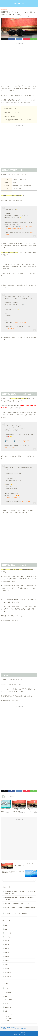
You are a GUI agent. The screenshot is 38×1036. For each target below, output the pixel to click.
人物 (7, 1020)
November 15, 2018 (10, 328)
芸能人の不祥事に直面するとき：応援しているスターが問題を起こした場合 (20, 892)
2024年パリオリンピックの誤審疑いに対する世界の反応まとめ (20, 908)
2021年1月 (8, 968)
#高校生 (22, 226)
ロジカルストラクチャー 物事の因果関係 (16, 913)
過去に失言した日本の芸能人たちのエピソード (17, 903)
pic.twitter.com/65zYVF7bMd (20, 322)
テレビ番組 (9, 1018)
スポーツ (8, 1016)
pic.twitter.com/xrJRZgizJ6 (15, 228)
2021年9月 (8, 937)
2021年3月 (8, 960)
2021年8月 (8, 941)
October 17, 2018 (9, 447)
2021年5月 (8, 952)
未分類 (6, 1003)
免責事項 (23, 1032)
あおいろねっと (19, 3)
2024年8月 (8, 925)
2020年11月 (8, 976)
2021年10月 (8, 933)
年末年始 (8, 992)
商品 (6, 996)
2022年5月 (8, 929)
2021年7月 (8, 944)
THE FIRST (4, 9)
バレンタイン (9, 991)
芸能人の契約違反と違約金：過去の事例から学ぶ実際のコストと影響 (20, 898)
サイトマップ (15, 1032)
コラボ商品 (9, 999)
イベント (7, 988)
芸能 (6, 1011)
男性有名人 (8, 1007)
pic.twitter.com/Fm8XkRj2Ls (12, 497)
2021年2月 (8, 964)
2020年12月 (8, 972)
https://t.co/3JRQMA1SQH (23, 441)
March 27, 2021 (26, 501)
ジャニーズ (9, 1014)
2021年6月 (8, 948)
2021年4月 (8, 956)
